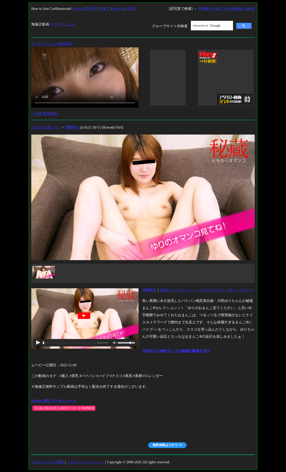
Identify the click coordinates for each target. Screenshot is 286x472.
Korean (117, 9)
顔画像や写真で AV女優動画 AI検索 (226, 9)
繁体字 (91, 9)
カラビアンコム (62, 24)
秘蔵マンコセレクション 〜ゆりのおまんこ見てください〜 (207, 290)
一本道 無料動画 (44, 114)
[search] (211, 26)
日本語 (131, 9)
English (78, 9)
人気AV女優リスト (46, 127)
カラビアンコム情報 (47, 462)
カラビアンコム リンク (85, 462)
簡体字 (104, 9)
